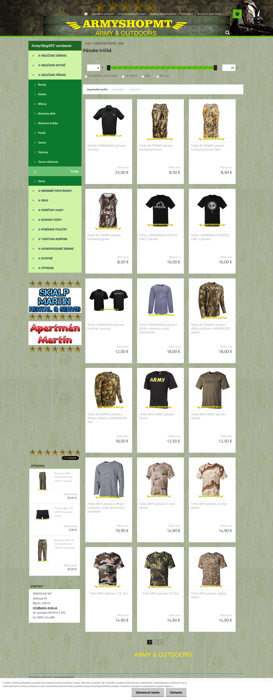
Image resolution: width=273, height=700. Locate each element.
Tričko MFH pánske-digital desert (208, 595)
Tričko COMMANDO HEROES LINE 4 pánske (210, 237)
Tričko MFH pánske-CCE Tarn (108, 593)
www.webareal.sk (64, 677)
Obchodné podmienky (209, 14)
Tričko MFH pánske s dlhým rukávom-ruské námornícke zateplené (106, 507)
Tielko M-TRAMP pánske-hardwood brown (156, 147)
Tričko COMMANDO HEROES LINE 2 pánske (158, 237)
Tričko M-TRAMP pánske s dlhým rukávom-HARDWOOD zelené (211, 328)
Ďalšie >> (171, 642)
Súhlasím (176, 692)
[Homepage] (85, 13)
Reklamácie (186, 14)
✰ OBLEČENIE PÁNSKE (104, 43)
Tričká (121, 43)
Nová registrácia (233, 3)
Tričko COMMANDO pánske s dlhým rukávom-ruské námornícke (158, 328)
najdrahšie (135, 89)
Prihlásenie (217, 3)
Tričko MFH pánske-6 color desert (209, 506)
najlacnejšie (117, 89)
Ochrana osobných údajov (132, 14)
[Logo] (54, 14)
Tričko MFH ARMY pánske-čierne (157, 416)
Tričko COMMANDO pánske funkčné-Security (105, 326)
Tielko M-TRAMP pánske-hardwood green (104, 237)
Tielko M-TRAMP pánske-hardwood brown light (208, 147)
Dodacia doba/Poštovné (163, 14)
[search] (227, 32)
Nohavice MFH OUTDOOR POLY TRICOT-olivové (64, 477)
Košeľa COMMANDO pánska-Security (107, 147)
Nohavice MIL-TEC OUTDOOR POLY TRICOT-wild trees (65, 544)
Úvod (88, 43)
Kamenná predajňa (103, 14)
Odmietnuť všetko (147, 692)
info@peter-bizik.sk (45, 608)
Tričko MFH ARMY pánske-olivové (209, 416)
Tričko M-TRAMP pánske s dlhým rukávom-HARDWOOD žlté (107, 418)
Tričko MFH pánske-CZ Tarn (160, 593)
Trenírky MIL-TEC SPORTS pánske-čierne (64, 512)
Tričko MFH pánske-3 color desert (157, 506)
